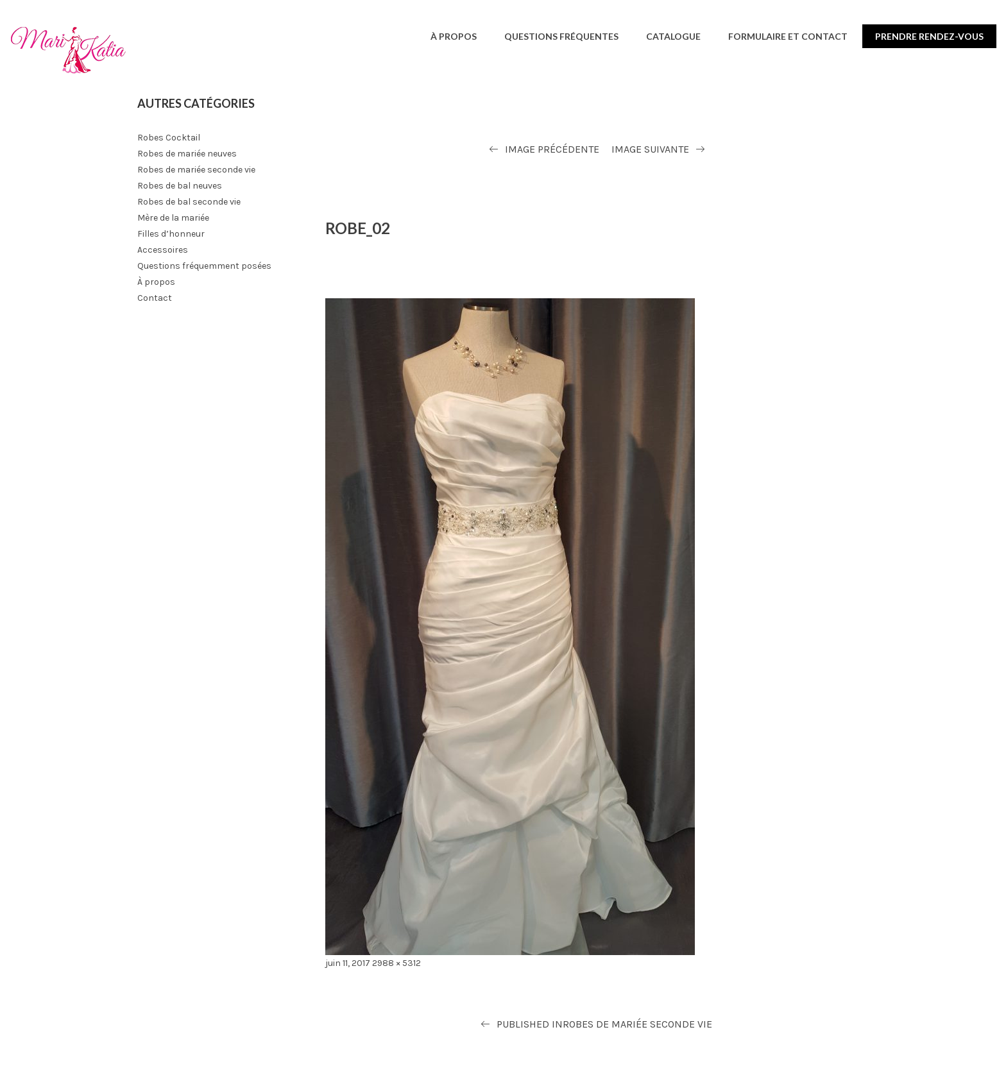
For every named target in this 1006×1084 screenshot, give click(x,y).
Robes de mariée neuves (187, 153)
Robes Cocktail (168, 137)
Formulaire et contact (788, 36)
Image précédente (552, 149)
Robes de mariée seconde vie (196, 169)
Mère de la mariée (173, 217)
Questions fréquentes (561, 36)
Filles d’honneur (171, 233)
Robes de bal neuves (179, 185)
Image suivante (650, 149)
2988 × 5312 (396, 963)
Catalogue (673, 36)
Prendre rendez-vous (929, 36)
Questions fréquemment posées (204, 265)
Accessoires (162, 249)
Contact (154, 297)
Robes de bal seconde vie (189, 201)
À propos (454, 36)
